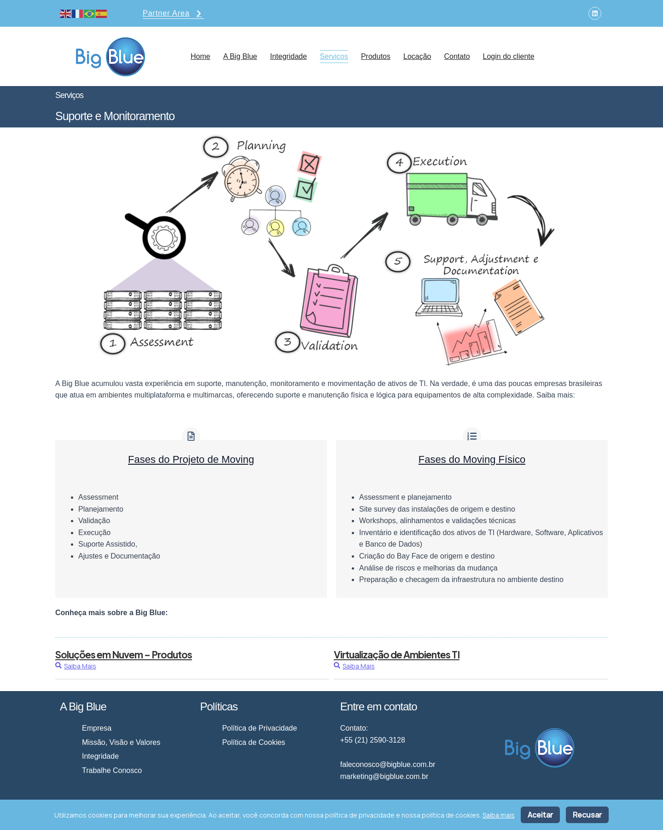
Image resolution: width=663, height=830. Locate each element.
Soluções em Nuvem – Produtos (123, 654)
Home (200, 56)
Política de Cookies (253, 742)
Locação (417, 56)
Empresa (96, 728)
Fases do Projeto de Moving (191, 459)
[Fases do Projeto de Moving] (191, 437)
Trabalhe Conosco (112, 770)
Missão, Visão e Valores (121, 742)
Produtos (375, 56)
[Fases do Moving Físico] (472, 437)
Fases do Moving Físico (472, 459)
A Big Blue (240, 56)
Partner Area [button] (173, 14)
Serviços (334, 56)
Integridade (288, 56)
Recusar (587, 815)
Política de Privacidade (259, 728)
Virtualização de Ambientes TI (396, 654)
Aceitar (540, 815)
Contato (457, 56)
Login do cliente (509, 56)
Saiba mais (499, 815)
